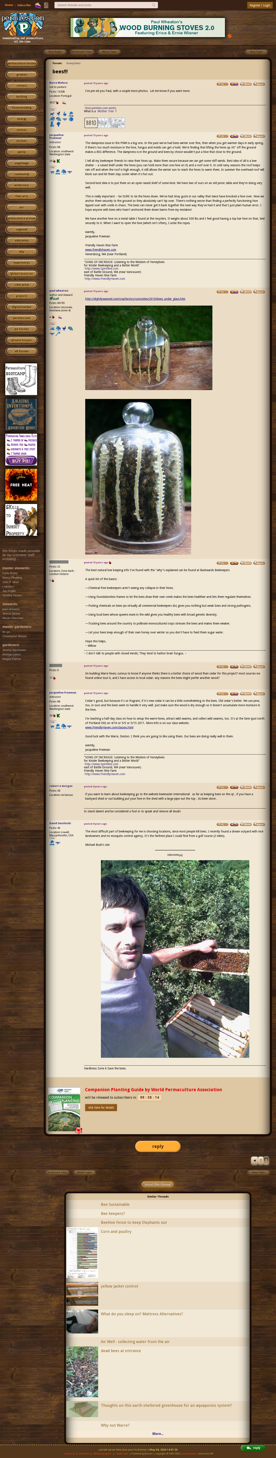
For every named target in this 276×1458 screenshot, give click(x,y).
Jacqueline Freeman (56, 136)
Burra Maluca (58, 82)
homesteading (21, 107)
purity (22, 152)
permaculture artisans (22, 218)
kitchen (22, 141)
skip (21, 251)
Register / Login (260, 5)
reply (158, 1146)
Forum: (57, 63)
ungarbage (22, 163)
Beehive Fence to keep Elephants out (134, 1222)
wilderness (21, 185)
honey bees (74, 63)
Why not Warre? (115, 1425)
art (22, 207)
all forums (22, 351)
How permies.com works (100, 108)
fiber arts (21, 196)
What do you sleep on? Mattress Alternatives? (142, 1314)
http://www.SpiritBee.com (101, 268)
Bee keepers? (113, 1213)
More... (157, 1434)
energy (21, 119)
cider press (21, 284)
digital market (21, 307)
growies (22, 74)
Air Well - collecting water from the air (135, 1341)
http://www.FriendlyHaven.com (105, 278)
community (21, 174)
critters (22, 85)
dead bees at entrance (121, 1351)
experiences (22, 262)
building (21, 96)
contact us (69, 1453)
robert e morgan (60, 786)
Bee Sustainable (115, 1204)
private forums (22, 340)
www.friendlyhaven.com (100, 249)
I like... (53, 110)
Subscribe (24, 5)
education (22, 240)
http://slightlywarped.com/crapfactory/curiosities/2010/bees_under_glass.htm (135, 298)
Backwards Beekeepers (215, 570)
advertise (84, 1453)
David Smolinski (60, 823)
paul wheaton (58, 290)
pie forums (21, 329)
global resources (22, 273)
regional (21, 229)
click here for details (101, 1107)
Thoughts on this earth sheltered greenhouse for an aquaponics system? (166, 1405)
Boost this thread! (158, 1185)
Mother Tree (106, 111)
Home (9, 5)
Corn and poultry (116, 1231)
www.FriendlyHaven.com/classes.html (109, 727)
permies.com (21, 318)
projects (21, 296)
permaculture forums (21, 63)
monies (21, 130)
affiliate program (102, 1453)
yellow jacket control (119, 1286)
